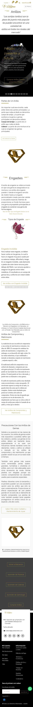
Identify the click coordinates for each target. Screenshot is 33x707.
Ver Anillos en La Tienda (8, 138)
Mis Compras (6, 647)
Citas (3, 664)
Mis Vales (5, 655)
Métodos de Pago (21, 653)
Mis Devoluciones (7, 651)
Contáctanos (19, 679)
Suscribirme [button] (24, 692)
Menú (28, 6)
